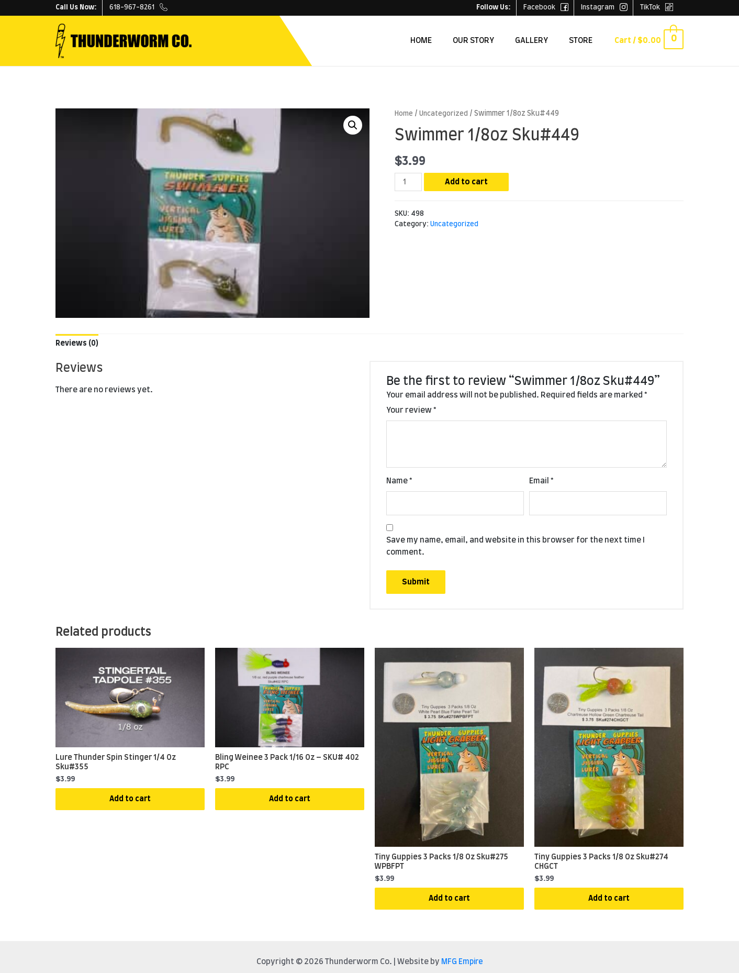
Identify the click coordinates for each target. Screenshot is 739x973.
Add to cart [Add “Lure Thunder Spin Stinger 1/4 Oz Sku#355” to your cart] (130, 804)
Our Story (492, 41)
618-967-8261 (138, 7)
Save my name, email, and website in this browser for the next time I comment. (515, 548)
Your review (411, 411)
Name (399, 482)
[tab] (77, 344)
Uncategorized (444, 113)
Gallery (545, 41)
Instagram (604, 7)
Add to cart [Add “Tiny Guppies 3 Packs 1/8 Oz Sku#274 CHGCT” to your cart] (609, 904)
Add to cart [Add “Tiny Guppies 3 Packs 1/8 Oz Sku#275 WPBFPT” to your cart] (449, 904)
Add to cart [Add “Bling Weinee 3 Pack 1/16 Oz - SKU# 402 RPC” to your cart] (289, 804)
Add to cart (467, 182)
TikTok (656, 7)
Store (589, 41)
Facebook (545, 7)
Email (541, 482)
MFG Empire (462, 968)
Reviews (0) (77, 343)
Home (445, 41)
